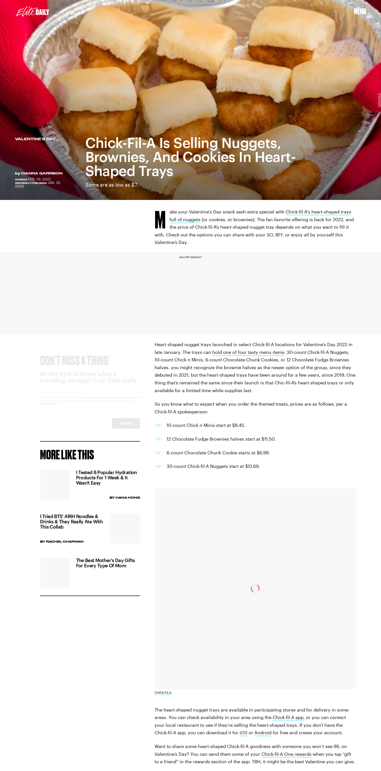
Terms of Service (118, 405)
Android (262, 732)
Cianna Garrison (42, 173)
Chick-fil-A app (288, 717)
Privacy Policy (48, 408)
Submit (126, 428)
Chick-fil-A (378, 100)
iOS (243, 732)
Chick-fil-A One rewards (286, 754)
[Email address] (90, 398)
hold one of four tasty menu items (248, 352)
